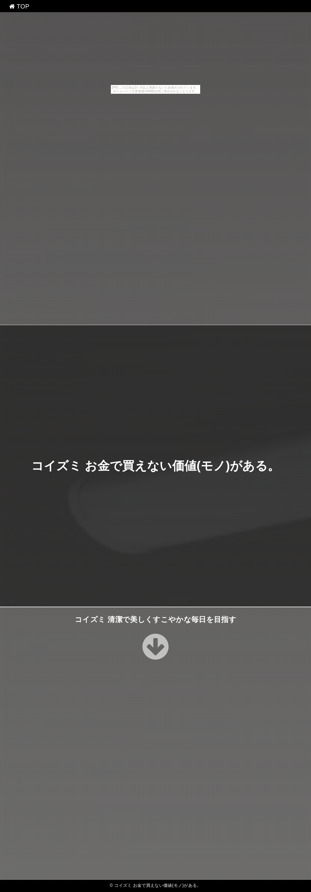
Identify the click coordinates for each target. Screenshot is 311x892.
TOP (19, 6)
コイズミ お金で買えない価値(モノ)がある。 (155, 465)
